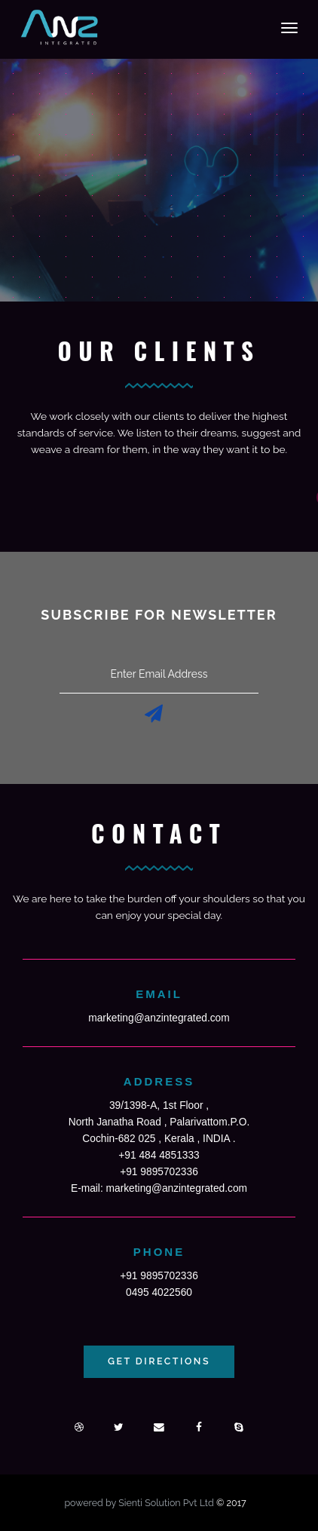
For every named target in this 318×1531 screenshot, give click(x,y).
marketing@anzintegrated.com (158, 1018)
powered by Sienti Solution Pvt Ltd (140, 1502)
